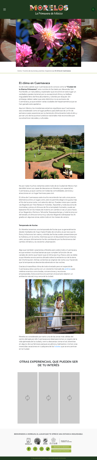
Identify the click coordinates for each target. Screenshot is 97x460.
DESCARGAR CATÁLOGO (61, 451)
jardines (68, 269)
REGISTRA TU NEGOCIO (61, 447)
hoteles (57, 346)
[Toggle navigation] (4, 9)
